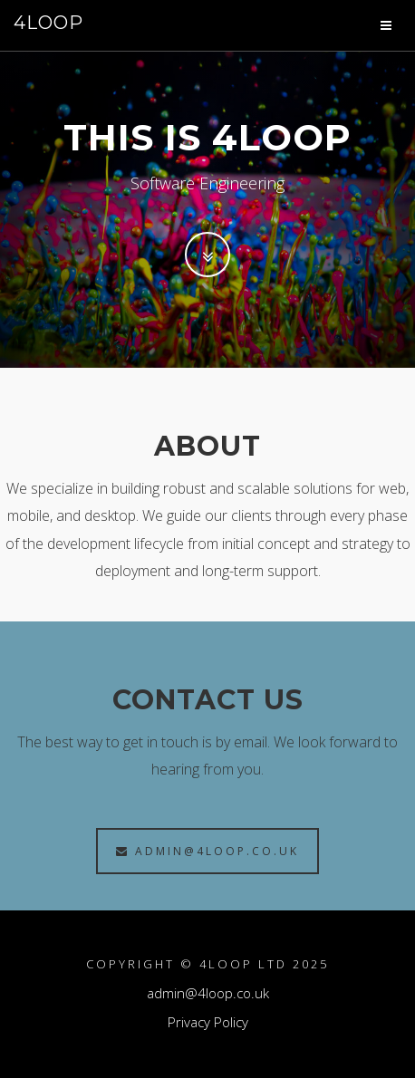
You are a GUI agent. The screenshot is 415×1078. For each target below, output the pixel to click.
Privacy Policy (208, 1022)
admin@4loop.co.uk (207, 851)
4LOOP (48, 23)
